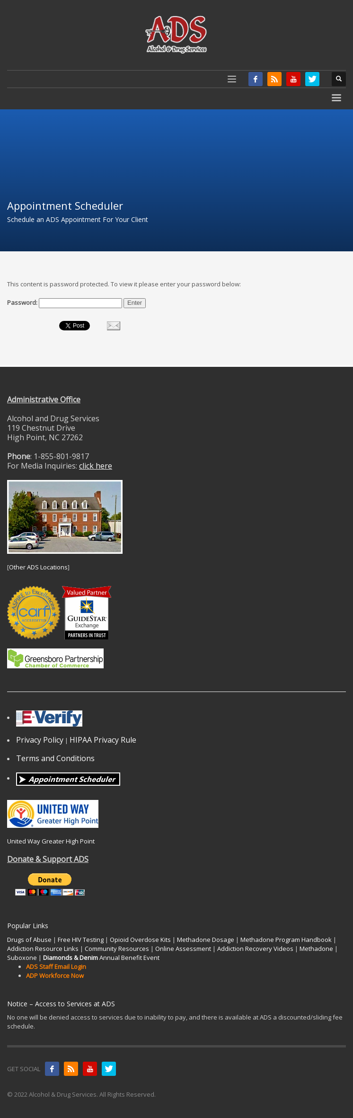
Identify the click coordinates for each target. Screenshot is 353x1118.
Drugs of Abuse (29, 939)
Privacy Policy (39, 740)
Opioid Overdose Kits (140, 939)
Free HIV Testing (81, 939)
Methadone (316, 948)
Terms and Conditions (55, 758)
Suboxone (22, 957)
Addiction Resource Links (43, 948)
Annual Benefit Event (101, 957)
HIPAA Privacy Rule (103, 740)
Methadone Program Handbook (286, 939)
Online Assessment (183, 948)
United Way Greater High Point (51, 841)
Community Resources (117, 948)
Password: (64, 303)
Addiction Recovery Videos (255, 948)
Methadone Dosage (205, 939)
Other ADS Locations (38, 567)
